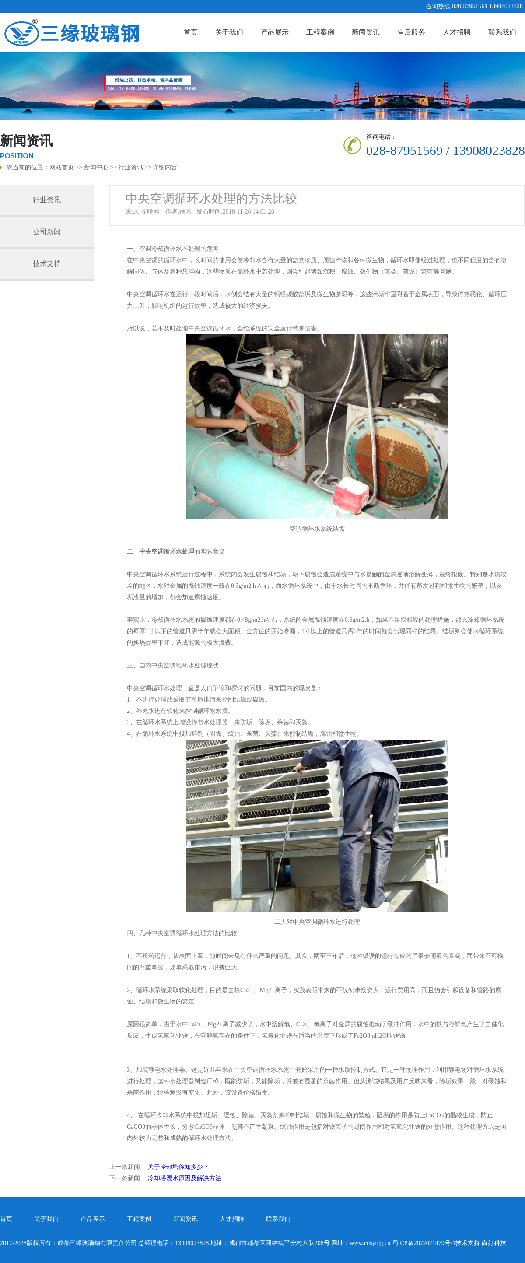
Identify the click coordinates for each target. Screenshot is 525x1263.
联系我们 (502, 32)
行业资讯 (131, 167)
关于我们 (229, 32)
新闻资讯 (366, 32)
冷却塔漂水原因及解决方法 (184, 1178)
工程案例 (320, 32)
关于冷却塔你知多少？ (178, 1167)
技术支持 (47, 263)
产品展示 (275, 32)
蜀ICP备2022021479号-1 (423, 1243)
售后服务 (411, 32)
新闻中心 (96, 167)
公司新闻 (47, 231)
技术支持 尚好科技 (480, 1243)
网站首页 (61, 167)
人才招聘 (457, 32)
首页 (191, 32)
